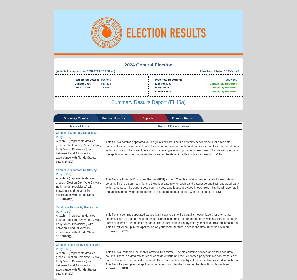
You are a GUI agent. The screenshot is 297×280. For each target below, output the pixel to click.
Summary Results (76, 118)
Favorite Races (182, 118)
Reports (148, 118)
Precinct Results (113, 118)
